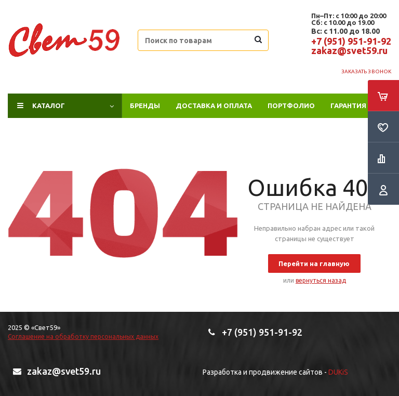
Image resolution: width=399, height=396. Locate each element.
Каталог (48, 105)
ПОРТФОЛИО (291, 105)
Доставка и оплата (214, 105)
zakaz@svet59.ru (349, 50)
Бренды (145, 105)
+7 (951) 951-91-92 (351, 41)
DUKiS (338, 372)
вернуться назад (321, 280)
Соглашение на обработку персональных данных (83, 336)
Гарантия (348, 105)
